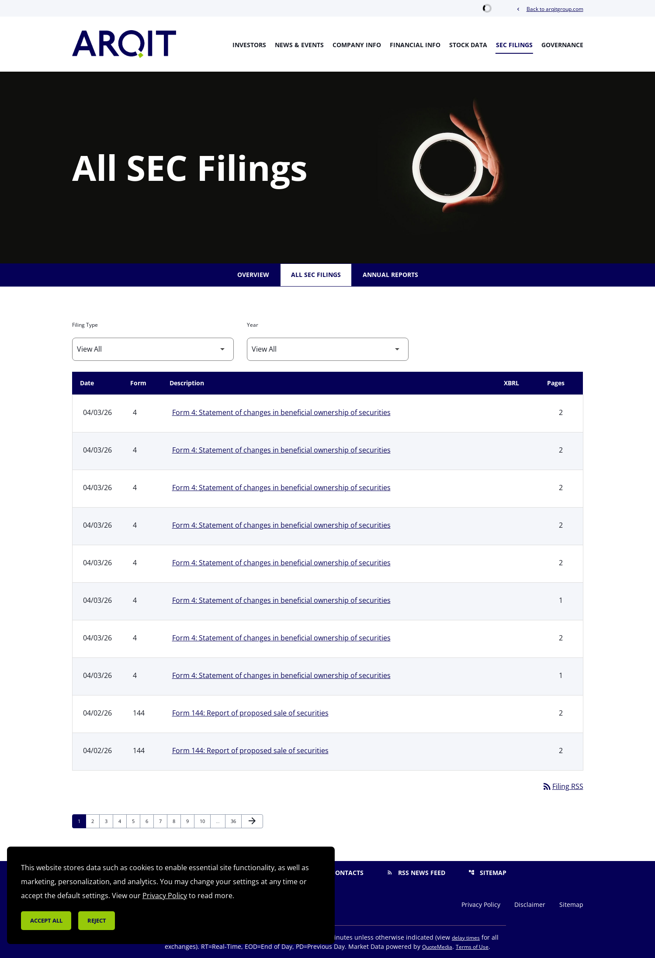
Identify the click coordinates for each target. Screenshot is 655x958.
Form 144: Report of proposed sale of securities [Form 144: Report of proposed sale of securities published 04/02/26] (250, 713)
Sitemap (487, 872)
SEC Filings (514, 45)
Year (252, 325)
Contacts (342, 872)
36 (235, 820)
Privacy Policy (480, 905)
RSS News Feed (416, 872)
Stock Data (468, 45)
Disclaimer (529, 905)
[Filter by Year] (328, 349)
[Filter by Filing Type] (153, 349)
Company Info (357, 45)
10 (204, 820)
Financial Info (415, 45)
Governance (562, 45)
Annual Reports (390, 274)
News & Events (299, 45)
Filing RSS (562, 786)
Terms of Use (472, 947)
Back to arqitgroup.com (549, 9)
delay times (466, 937)
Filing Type (85, 325)
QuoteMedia (437, 947)
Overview (253, 274)
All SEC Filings (316, 274)
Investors (249, 45)
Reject (96, 920)
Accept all (46, 920)
